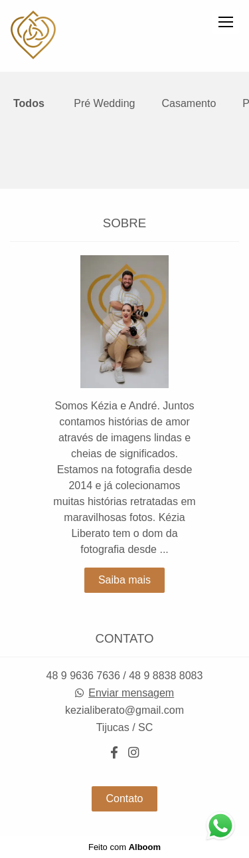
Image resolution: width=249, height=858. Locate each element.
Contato (124, 798)
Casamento (188, 103)
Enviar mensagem (131, 693)
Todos (28, 103)
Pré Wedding (104, 103)
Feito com (124, 847)
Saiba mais (124, 580)
